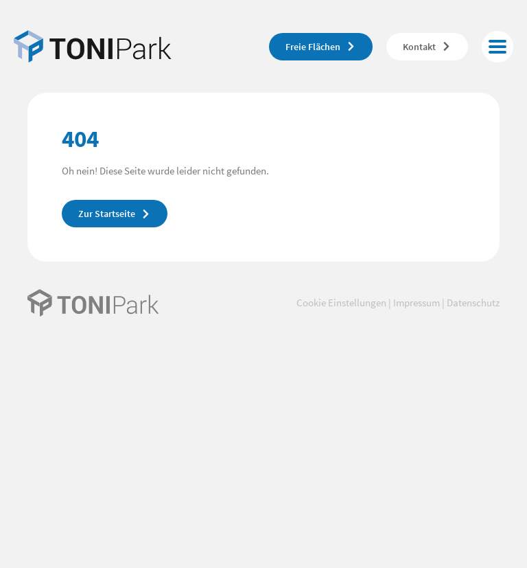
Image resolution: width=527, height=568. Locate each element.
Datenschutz (473, 302)
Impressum (416, 302)
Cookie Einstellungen (341, 302)
